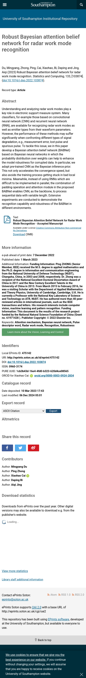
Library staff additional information (22, 579)
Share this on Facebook (7, 448)
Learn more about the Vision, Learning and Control (35, 332)
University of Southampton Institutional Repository (40, 19)
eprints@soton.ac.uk (15, 599)
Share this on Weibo (33, 448)
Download (19, 234)
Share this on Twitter (20, 448)
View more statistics (15, 571)
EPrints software (58, 619)
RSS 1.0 (66, 594)
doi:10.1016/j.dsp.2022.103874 (23, 80)
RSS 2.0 (79, 594)
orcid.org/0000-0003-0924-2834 (54, 375)
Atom (53, 594)
